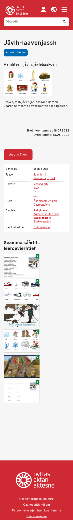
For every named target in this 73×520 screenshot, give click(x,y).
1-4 (35, 192)
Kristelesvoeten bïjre (46, 214)
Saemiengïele (42, 218)
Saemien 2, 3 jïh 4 (44, 178)
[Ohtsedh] (36, 21)
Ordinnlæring (41, 227)
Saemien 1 (39, 175)
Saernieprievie (36, 516)
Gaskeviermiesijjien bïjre (36, 499)
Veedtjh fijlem (18, 155)
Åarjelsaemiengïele (45, 201)
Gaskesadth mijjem (36, 505)
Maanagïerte (41, 184)
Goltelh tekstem (16, 52)
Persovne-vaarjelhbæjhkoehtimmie (36, 511)
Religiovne (40, 211)
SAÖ (36, 188)
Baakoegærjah (42, 222)
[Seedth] (64, 22)
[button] (54, 9)
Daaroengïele (41, 205)
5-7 (35, 195)
